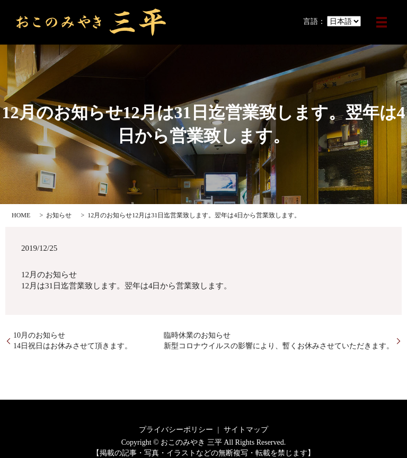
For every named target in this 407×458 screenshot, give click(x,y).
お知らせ (59, 215)
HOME (21, 215)
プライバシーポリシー (176, 430)
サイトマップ (246, 430)
